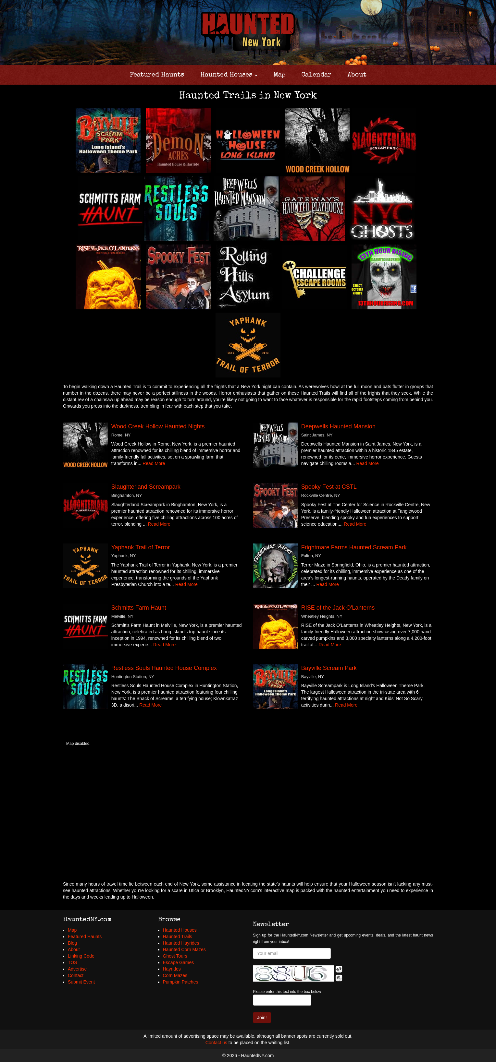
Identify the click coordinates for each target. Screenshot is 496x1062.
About (357, 75)
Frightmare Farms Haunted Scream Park (354, 547)
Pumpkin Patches (180, 981)
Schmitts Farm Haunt (138, 607)
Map (279, 75)
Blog (72, 943)
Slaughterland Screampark (145, 486)
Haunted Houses (228, 75)
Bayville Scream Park (329, 668)
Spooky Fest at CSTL (329, 486)
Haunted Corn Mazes (184, 949)
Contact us (216, 1042)
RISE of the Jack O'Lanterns (338, 607)
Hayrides (172, 969)
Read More (154, 463)
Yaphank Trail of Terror (140, 547)
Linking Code (81, 956)
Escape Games (178, 962)
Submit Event (81, 981)
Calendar (316, 75)
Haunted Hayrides (181, 943)
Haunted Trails (177, 936)
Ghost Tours (175, 956)
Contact (75, 975)
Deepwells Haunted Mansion (338, 426)
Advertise (77, 969)
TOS (72, 962)
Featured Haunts (157, 75)
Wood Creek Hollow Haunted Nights (158, 426)
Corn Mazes (175, 975)
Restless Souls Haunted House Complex (164, 668)
